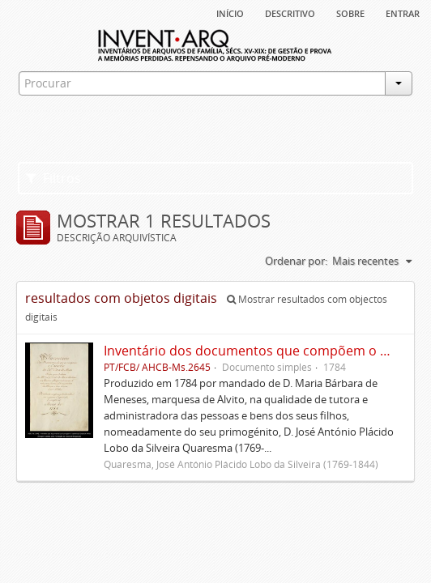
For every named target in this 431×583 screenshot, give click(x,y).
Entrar (403, 12)
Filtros (53, 178)
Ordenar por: (296, 260)
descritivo (290, 12)
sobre (350, 12)
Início (230, 12)
